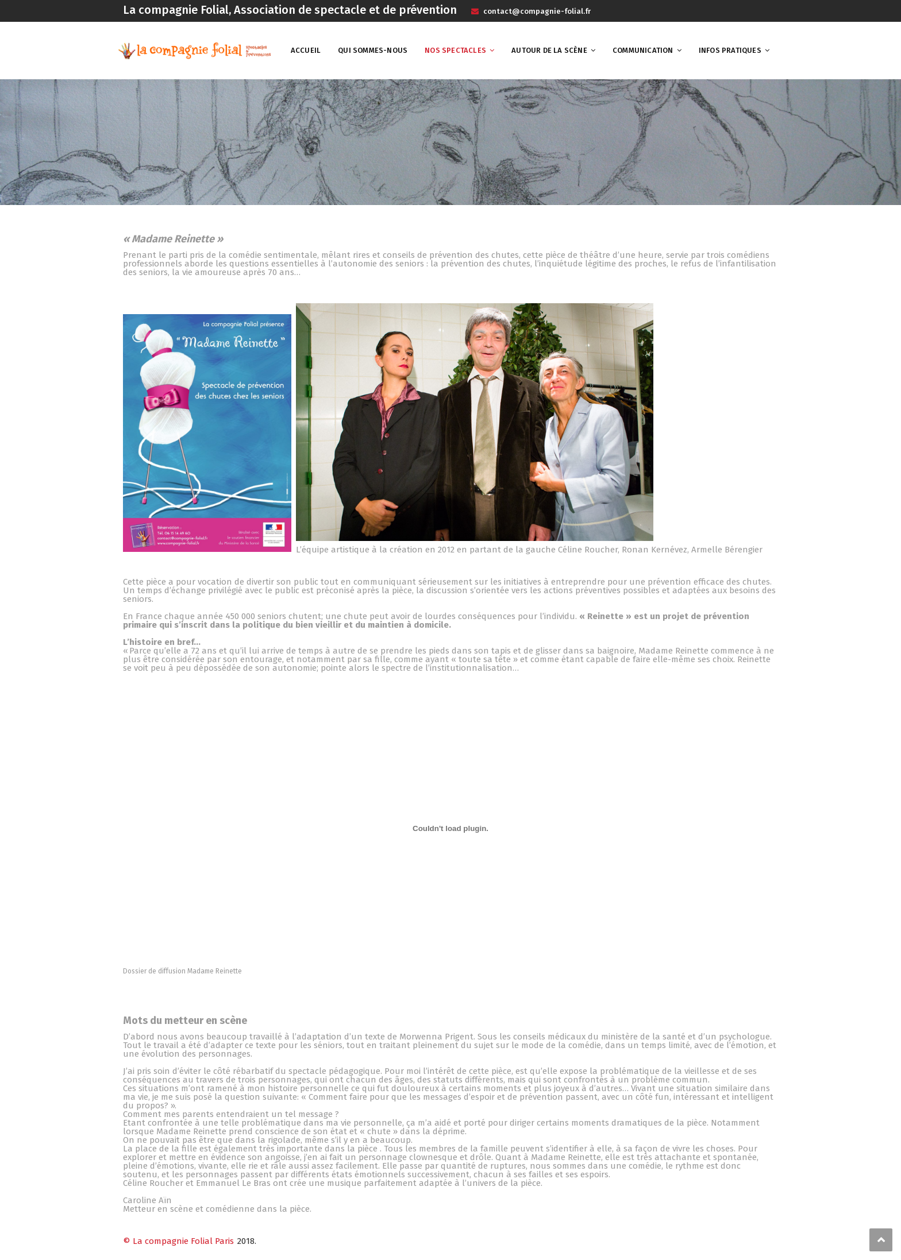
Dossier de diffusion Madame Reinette (182, 971)
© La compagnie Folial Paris (178, 1241)
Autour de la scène (549, 50)
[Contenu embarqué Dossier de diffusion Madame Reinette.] (450, 828)
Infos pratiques (730, 50)
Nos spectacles (455, 50)
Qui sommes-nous (372, 50)
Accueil (306, 50)
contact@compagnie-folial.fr (536, 11)
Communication (643, 50)
